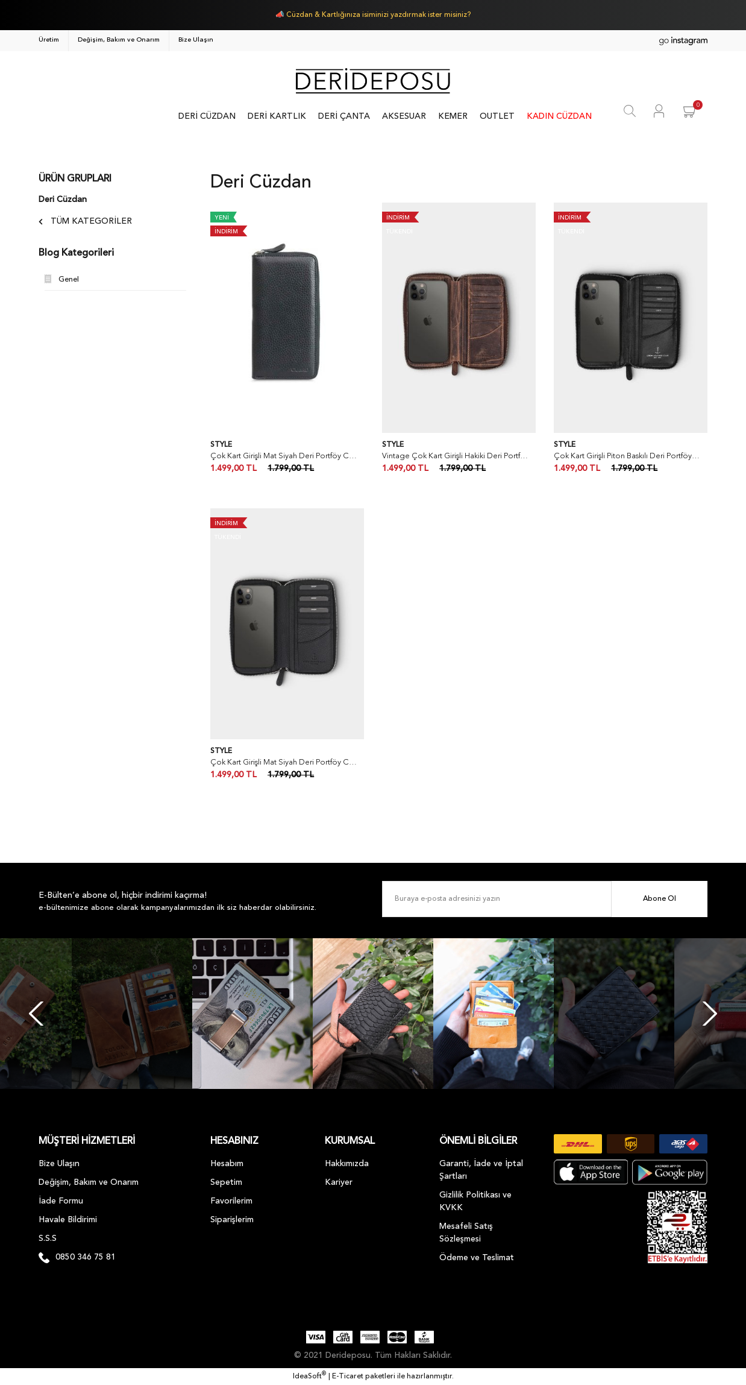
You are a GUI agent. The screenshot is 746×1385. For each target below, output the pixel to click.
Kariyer (339, 1182)
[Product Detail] (235, 218)
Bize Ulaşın (195, 40)
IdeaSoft (309, 1375)
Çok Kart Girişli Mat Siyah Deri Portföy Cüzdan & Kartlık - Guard (284, 456)
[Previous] (36, 1014)
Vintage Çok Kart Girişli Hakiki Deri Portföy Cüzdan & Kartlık (456, 456)
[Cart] (690, 111)
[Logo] (373, 80)
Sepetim (226, 1182)
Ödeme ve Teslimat (476, 1258)
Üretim (49, 40)
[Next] (710, 1014)
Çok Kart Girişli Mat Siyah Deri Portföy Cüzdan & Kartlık (284, 762)
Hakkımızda (347, 1163)
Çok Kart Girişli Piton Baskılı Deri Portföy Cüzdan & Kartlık (627, 456)
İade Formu (61, 1201)
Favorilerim (231, 1201)
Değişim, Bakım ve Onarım (119, 40)
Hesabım (226, 1163)
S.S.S (48, 1238)
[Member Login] (659, 111)
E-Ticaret (347, 1376)
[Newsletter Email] (544, 899)
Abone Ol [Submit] (659, 899)
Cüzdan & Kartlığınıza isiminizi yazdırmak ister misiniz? (378, 15)
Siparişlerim (232, 1220)
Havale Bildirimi (68, 1220)
